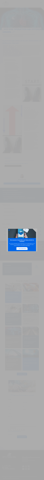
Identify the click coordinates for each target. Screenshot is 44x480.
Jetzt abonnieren (22, 248)
